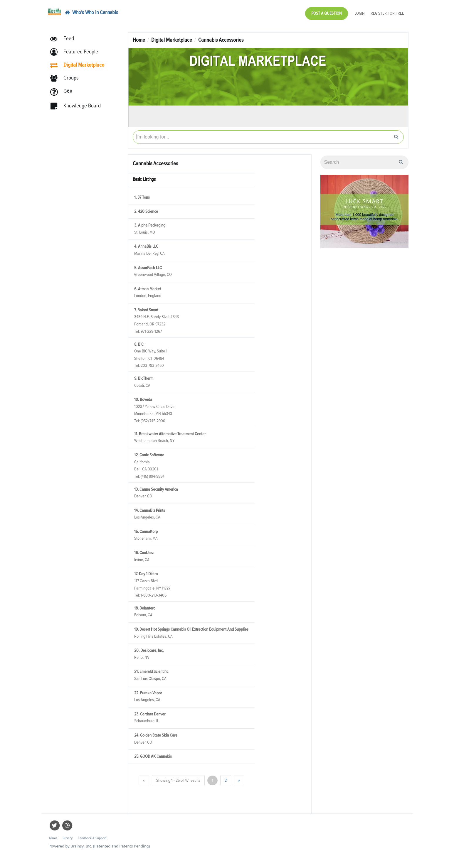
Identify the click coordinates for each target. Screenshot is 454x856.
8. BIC (139, 344)
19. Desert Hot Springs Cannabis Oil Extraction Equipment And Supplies (191, 629)
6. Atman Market (147, 289)
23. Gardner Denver (149, 714)
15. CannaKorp (146, 531)
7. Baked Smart (146, 310)
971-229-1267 (151, 331)
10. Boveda (143, 399)
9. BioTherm (143, 378)
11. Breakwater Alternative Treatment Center (170, 434)
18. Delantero (144, 608)
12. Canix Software (149, 455)
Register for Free (387, 13)
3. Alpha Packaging (149, 225)
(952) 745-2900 (153, 421)
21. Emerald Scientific (151, 671)
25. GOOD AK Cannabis (153, 756)
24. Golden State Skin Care (155, 735)
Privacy (68, 838)
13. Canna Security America (156, 489)
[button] (76, 52)
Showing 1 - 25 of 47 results (178, 780)
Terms (53, 838)
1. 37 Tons (142, 197)
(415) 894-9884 (152, 476)
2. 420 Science (146, 211)
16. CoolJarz (144, 553)
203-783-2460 (152, 365)
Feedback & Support (92, 838)
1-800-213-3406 (154, 595)
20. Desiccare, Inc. (149, 650)
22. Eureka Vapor (148, 693)
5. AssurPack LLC (148, 268)
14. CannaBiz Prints (149, 510)
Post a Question (326, 13)
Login (359, 13)
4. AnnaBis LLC (146, 246)
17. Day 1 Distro (146, 574)
